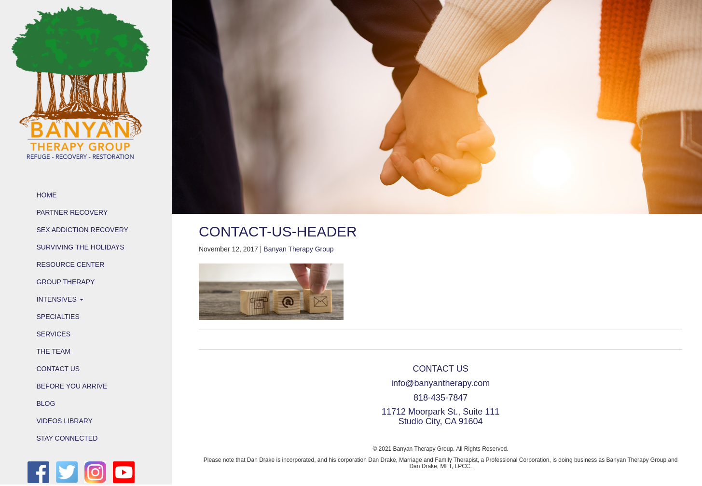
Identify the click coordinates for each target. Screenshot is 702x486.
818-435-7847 (440, 398)
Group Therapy (66, 282)
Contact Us (58, 369)
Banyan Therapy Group (298, 249)
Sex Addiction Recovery (82, 230)
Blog (46, 403)
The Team (54, 351)
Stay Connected (67, 438)
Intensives (60, 299)
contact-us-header (278, 231)
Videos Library (65, 421)
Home (47, 195)
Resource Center (71, 264)
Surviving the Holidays (80, 247)
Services (54, 334)
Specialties (58, 316)
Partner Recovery (72, 212)
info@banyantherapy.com (440, 383)
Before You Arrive (72, 386)
